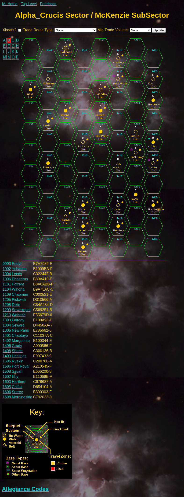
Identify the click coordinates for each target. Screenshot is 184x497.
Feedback (48, 4)
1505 (7, 361)
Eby (15, 377)
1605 (7, 387)
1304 (7, 325)
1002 (7, 269)
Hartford (18, 382)
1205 (7, 300)
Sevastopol (21, 310)
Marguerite (21, 341)
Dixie (16, 305)
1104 (7, 289)
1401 (7, 335)
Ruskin (17, 361)
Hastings (19, 356)
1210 (7, 315)
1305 (7, 330)
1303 (7, 320)
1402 (7, 341)
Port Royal (20, 366)
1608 (7, 397)
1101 (7, 284)
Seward (18, 325)
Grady (17, 346)
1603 (7, 382)
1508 (7, 371)
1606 (7, 392)
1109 (7, 294)
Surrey (17, 392)
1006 (7, 279)
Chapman (20, 294)
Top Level (29, 4)
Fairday (18, 320)
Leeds (17, 274)
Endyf (17, 264)
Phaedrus (20, 279)
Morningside (22, 397)
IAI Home (10, 4)
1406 (7, 346)
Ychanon (19, 269)
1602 (7, 377)
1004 (7, 274)
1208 (7, 305)
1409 (7, 356)
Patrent (18, 284)
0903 (7, 264)
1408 (7, 351)
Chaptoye (20, 335)
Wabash (18, 315)
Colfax (17, 387)
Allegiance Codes (25, 489)
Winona (18, 289)
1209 (7, 310)
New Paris (20, 330)
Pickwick (19, 300)
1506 (7, 366)
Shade (17, 351)
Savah (17, 371)
